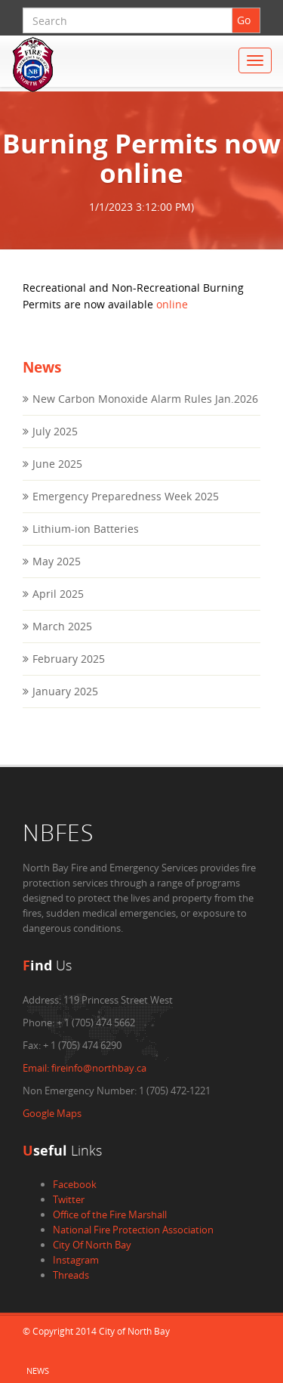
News (37, 1370)
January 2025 (65, 691)
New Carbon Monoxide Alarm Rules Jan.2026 (145, 398)
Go (244, 20)
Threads (71, 1275)
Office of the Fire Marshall (110, 1214)
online (172, 304)
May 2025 (56, 561)
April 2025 (58, 593)
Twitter (69, 1199)
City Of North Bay (92, 1245)
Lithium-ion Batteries (85, 528)
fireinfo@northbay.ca (84, 1068)
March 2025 (62, 626)
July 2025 (55, 431)
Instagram (76, 1260)
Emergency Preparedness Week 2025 (125, 496)
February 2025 (68, 658)
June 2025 (57, 463)
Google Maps (52, 1113)
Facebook (75, 1184)
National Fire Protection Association (133, 1229)
